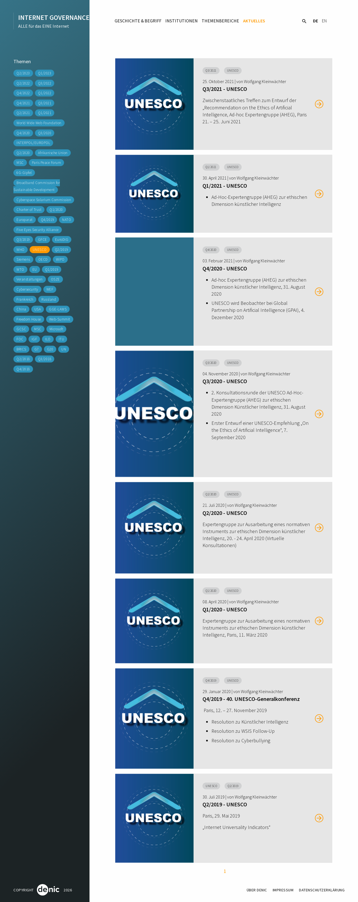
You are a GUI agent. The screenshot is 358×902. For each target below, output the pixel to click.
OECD (43, 259)
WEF (49, 289)
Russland (48, 299)
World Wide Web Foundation (39, 123)
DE (315, 20)
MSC (20, 162)
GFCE (42, 239)
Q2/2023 (23, 73)
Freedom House (29, 319)
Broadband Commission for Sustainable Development (36, 186)
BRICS (21, 349)
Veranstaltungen (30, 279)
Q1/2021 (44, 112)
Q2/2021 (23, 112)
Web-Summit (59, 319)
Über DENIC (257, 889)
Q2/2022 (23, 83)
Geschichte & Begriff (138, 20)
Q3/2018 (44, 359)
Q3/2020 (44, 133)
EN (324, 20)
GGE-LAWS (58, 309)
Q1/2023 (44, 73)
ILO (48, 339)
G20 (50, 349)
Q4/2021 (23, 103)
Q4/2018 (23, 369)
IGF (34, 339)
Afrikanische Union (53, 152)
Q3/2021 (44, 103)
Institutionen (181, 20)
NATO (66, 219)
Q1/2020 (56, 209)
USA (37, 309)
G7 (36, 349)
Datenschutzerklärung (322, 889)
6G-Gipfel (24, 172)
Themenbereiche (220, 20)
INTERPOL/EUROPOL (33, 142)
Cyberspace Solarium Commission (44, 199)
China (21, 309)
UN (63, 349)
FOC (20, 339)
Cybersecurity (27, 289)
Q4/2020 (23, 133)
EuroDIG (62, 239)
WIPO (60, 259)
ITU (61, 339)
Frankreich (25, 299)
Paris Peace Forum (46, 162)
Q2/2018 (23, 359)
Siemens (23, 259)
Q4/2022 (23, 93)
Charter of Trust (29, 209)
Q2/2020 (23, 152)
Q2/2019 (61, 249)
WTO (20, 269)
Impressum (283, 889)
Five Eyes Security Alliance (38, 229)
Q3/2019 (23, 239)
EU (34, 269)
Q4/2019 (47, 219)
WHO (21, 249)
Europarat (25, 219)
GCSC (21, 329)
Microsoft (56, 329)
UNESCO (40, 249)
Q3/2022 (44, 83)
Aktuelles (254, 20)
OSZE (55, 279)
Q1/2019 (51, 269)
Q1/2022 (44, 93)
